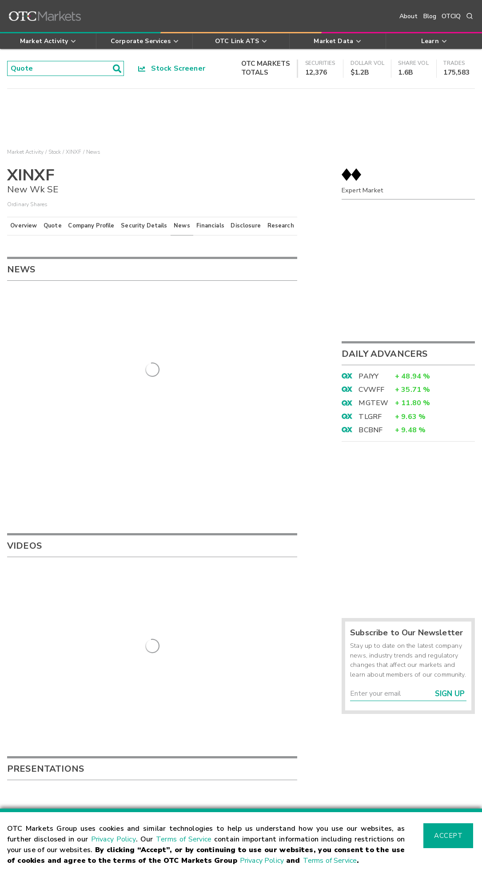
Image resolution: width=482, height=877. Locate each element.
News (182, 226)
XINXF (74, 151)
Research (280, 226)
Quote (53, 226)
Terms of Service (183, 839)
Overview (23, 226)
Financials (210, 226)
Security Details (144, 226)
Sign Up (450, 694)
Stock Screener (171, 68)
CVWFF (371, 390)
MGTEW (373, 403)
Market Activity (25, 151)
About (408, 16)
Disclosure (246, 226)
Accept (448, 835)
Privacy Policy (113, 839)
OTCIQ (451, 16)
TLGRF (370, 417)
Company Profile (91, 226)
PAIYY (368, 376)
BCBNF (370, 430)
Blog (430, 16)
